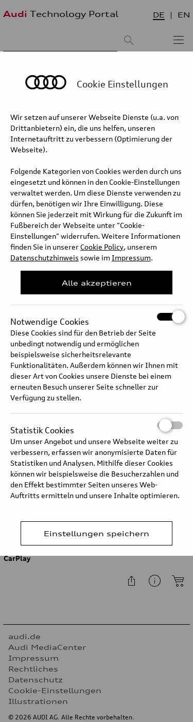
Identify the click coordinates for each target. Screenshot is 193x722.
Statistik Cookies (96, 425)
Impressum (131, 257)
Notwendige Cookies (96, 317)
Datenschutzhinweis (44, 257)
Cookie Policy (102, 246)
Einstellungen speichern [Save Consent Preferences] (96, 533)
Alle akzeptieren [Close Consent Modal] (97, 282)
